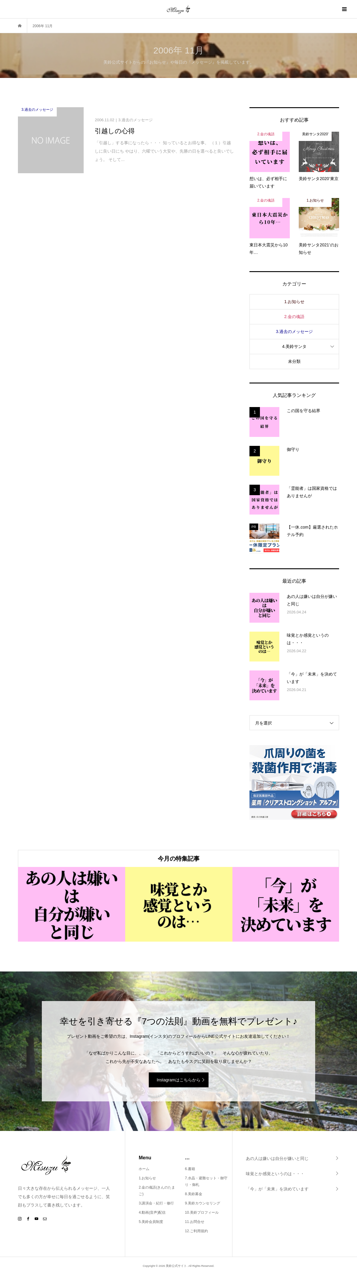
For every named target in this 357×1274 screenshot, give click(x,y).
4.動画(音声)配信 (152, 1212)
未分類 (294, 361)
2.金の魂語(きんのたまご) (157, 1190)
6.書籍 (190, 1169)
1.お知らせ (294, 301)
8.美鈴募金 (193, 1194)
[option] (71, 904)
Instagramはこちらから (178, 1079)
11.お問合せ (194, 1222)
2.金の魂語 (294, 316)
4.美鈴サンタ (294, 346)
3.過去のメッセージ (294, 331)
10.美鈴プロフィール (202, 1212)
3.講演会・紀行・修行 (156, 1203)
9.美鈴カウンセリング (202, 1203)
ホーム (144, 1169)
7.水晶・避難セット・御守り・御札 (206, 1181)
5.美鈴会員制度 (151, 1222)
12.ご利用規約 (196, 1231)
